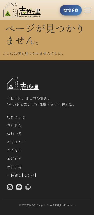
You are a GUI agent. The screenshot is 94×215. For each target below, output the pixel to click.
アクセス (14, 150)
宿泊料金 (14, 125)
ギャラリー (16, 141)
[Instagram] (10, 188)
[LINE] (19, 188)
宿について (16, 117)
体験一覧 (14, 133)
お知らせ (14, 158)
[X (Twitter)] (28, 188)
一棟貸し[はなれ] (21, 175)
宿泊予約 (14, 166)
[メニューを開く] (87, 10)
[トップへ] (23, 10)
